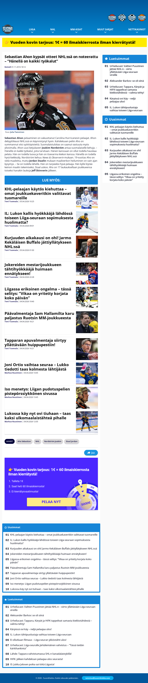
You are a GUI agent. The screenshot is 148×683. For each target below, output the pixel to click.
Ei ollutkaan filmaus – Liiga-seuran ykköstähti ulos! (38, 639)
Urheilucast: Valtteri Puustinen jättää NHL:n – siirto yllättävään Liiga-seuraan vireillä (52, 608)
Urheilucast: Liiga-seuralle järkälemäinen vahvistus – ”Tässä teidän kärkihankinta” (47, 647)
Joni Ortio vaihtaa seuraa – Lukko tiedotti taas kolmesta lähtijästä (37, 367)
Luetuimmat (15, 599)
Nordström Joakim (52, 441)
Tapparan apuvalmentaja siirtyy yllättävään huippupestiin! (35, 342)
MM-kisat (76, 29)
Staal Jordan (71, 441)
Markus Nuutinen (13, 372)
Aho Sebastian (24, 441)
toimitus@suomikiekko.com (97, 678)
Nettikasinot (136, 29)
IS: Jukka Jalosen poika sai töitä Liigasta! (32, 664)
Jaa (91, 452)
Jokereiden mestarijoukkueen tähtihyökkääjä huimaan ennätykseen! (33, 269)
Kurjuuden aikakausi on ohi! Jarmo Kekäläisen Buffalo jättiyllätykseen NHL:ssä (38, 242)
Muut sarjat (105, 29)
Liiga (32, 29)
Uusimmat (14, 527)
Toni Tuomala (11, 201)
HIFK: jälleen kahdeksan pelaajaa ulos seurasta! (36, 659)
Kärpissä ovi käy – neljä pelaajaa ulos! (31, 629)
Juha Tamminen (17, 132)
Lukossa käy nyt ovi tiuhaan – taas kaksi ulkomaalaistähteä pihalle (38, 415)
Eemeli (8, 67)
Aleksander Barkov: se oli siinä (27, 615)
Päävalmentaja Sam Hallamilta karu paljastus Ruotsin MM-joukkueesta (39, 315)
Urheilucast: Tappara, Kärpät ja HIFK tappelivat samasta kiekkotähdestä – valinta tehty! (51, 622)
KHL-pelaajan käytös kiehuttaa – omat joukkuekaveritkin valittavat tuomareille (38, 193)
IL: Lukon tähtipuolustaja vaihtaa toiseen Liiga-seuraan (40, 634)
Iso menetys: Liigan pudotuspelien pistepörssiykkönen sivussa (37, 391)
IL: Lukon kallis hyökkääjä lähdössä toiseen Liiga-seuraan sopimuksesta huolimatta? (39, 218)
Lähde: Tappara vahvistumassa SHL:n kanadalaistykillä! (41, 653)
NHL (52, 29)
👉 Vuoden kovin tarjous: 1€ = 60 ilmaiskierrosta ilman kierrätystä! (70, 42)
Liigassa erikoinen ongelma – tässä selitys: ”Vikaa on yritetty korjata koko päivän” (38, 293)
